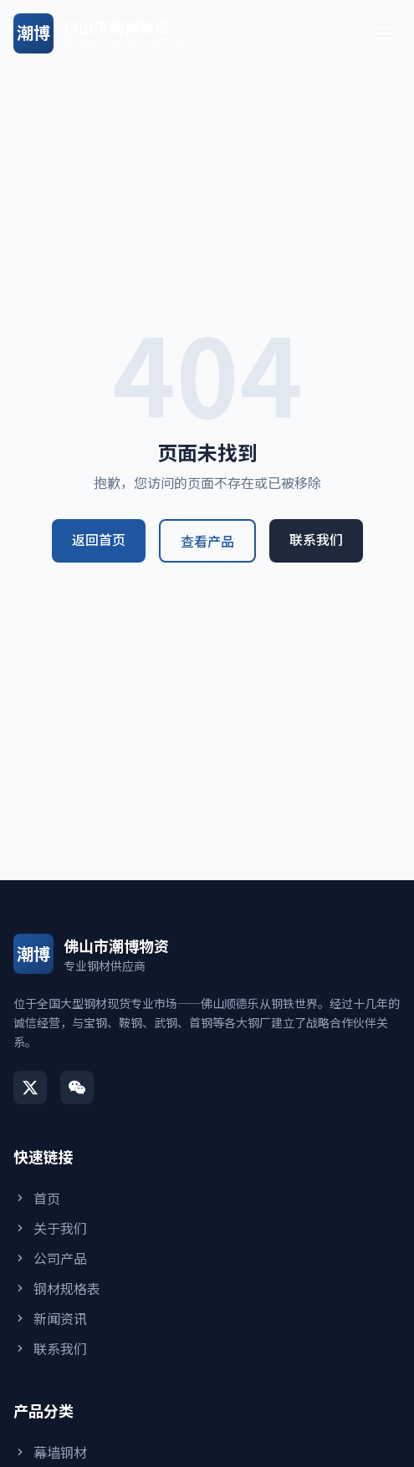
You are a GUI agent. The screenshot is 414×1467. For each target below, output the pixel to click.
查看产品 (207, 541)
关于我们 (50, 1228)
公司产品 (50, 1258)
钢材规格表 (56, 1288)
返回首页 (98, 539)
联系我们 (316, 539)
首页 (36, 1198)
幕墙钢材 (50, 1452)
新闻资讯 (50, 1318)
